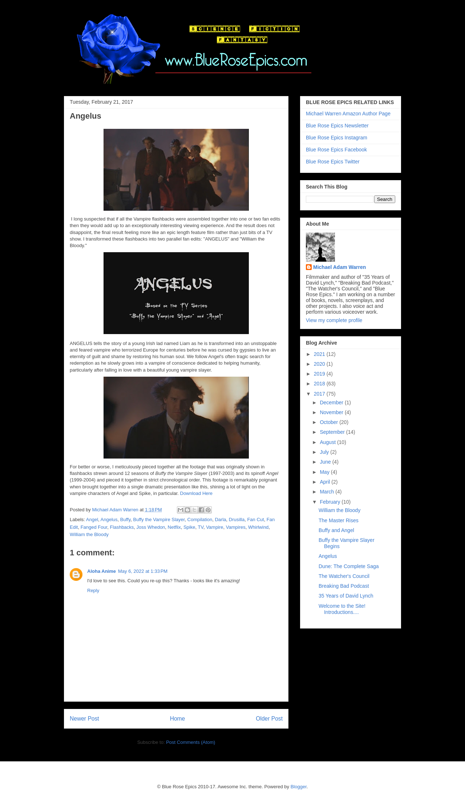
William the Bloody (89, 534)
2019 (320, 374)
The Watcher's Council (344, 576)
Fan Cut (255, 519)
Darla (220, 519)
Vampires (236, 527)
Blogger (299, 786)
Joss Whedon (151, 527)
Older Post (269, 718)
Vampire (214, 527)
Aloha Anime (101, 571)
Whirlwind (258, 527)
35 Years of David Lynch (346, 596)
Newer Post (84, 718)
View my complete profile (334, 320)
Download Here (196, 493)
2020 (320, 364)
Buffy (125, 519)
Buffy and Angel (336, 530)
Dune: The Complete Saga (349, 566)
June (326, 462)
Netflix (174, 527)
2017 (320, 394)
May (325, 472)
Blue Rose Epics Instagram (336, 137)
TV (200, 527)
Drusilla (236, 519)
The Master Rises (339, 520)
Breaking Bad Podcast (344, 586)
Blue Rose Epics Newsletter (337, 125)
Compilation (200, 519)
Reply (93, 590)
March (327, 492)
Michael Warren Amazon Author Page (348, 113)
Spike (189, 527)
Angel (92, 519)
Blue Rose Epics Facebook (336, 149)
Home (177, 718)
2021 (320, 354)
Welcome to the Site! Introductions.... (342, 609)
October (329, 422)
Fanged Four (94, 527)
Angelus (109, 519)
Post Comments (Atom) (190, 742)
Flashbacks (122, 527)
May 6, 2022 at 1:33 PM (142, 571)
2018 (320, 383)
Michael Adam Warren (339, 267)
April (325, 482)
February (330, 502)
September (333, 432)
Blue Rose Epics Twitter (333, 161)
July (325, 452)
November (332, 412)
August (328, 442)
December (332, 402)
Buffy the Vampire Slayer (159, 519)
